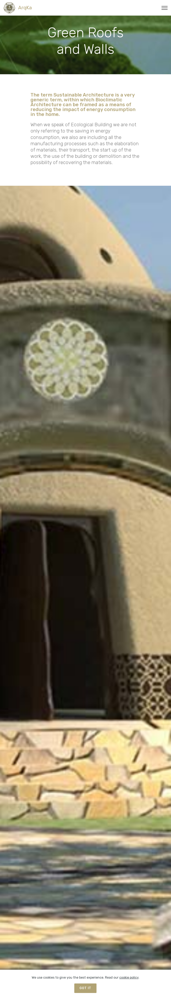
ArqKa (25, 8)
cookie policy (128, 981)
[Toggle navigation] (165, 8)
